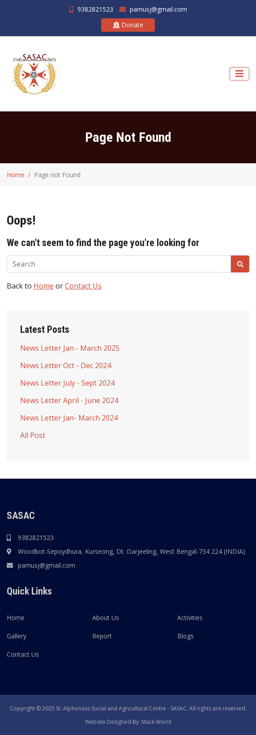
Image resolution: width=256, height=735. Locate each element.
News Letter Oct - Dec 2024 (65, 365)
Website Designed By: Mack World (128, 722)
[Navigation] (239, 74)
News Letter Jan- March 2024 (69, 418)
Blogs (185, 636)
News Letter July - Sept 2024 (67, 383)
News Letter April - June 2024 (69, 400)
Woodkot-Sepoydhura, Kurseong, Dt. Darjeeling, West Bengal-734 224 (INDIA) (131, 551)
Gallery (16, 636)
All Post (32, 435)
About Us (105, 617)
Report (102, 636)
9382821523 (91, 9)
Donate (128, 25)
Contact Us (83, 286)
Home (16, 174)
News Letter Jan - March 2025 (69, 348)
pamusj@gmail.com (153, 9)
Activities (190, 617)
